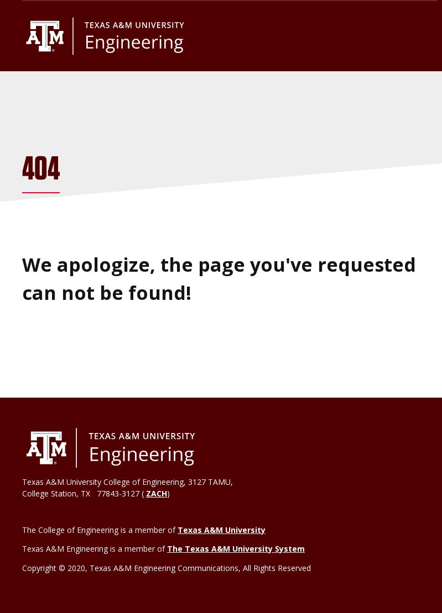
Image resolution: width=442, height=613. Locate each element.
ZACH (156, 493)
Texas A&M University (222, 530)
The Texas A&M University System (236, 548)
